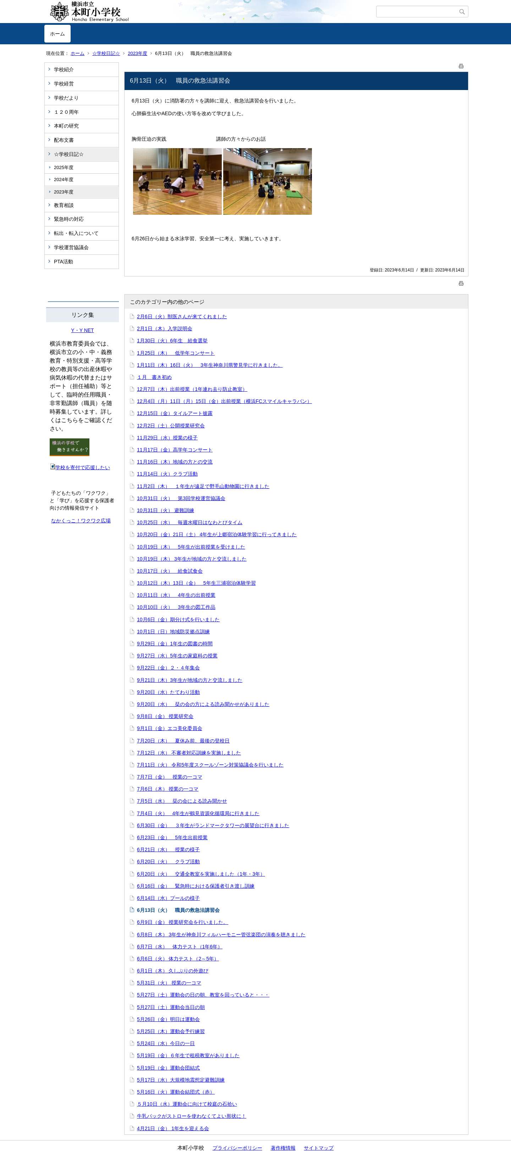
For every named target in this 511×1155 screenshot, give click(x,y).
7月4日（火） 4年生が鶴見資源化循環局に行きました (198, 813)
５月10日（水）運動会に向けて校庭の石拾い (187, 1104)
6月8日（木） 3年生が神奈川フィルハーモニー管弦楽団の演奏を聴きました (221, 934)
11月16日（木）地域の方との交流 (175, 462)
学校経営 (64, 83)
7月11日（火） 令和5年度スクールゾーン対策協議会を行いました (210, 765)
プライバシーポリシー (237, 1148)
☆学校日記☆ (106, 53)
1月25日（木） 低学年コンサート (176, 353)
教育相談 (64, 205)
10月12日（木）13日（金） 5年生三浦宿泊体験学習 (196, 583)
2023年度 (137, 53)
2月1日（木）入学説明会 (164, 328)
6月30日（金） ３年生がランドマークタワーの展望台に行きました (213, 825)
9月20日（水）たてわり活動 (168, 692)
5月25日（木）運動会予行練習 (171, 1031)
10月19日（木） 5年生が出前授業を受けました (191, 547)
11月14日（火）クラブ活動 (167, 474)
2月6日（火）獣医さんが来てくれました (182, 316)
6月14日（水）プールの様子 (168, 898)
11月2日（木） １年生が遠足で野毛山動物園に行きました (203, 486)
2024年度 (63, 179)
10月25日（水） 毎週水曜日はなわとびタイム (189, 522)
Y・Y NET (82, 330)
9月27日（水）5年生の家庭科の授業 (177, 655)
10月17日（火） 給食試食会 (170, 571)
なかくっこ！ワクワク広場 (81, 520)
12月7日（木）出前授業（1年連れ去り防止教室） (192, 389)
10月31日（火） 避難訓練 (165, 510)
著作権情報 (283, 1148)
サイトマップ (319, 1148)
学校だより (66, 98)
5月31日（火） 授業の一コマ (169, 983)
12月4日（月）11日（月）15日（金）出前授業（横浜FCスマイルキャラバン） (224, 401)
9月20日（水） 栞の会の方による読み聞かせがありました (203, 704)
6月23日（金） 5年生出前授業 (172, 837)
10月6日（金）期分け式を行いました (178, 619)
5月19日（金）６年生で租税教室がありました (188, 1055)
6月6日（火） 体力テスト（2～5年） (178, 958)
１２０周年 (66, 112)
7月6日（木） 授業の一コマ (167, 789)
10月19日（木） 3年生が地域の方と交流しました (192, 559)
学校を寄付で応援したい (80, 467)
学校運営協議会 (71, 247)
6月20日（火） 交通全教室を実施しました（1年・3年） (201, 874)
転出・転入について (76, 233)
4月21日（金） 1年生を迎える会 (173, 1128)
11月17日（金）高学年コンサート (175, 450)
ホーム (57, 34)
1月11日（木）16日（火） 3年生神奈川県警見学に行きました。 (210, 365)
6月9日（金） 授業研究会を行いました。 (182, 922)
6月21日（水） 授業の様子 (168, 849)
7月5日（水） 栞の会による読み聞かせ (182, 801)
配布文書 (64, 140)
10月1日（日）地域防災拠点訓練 (173, 631)
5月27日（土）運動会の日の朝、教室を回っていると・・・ (203, 995)
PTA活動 (63, 261)
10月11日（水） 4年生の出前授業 (176, 595)
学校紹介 (64, 69)
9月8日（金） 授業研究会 (165, 716)
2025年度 (63, 167)
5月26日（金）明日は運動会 (168, 1019)
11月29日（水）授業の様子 (167, 438)
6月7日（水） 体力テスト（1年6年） (179, 946)
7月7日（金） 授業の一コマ (169, 777)
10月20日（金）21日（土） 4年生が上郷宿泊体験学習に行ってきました (217, 534)
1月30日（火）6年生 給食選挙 (172, 340)
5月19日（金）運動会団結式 (168, 1068)
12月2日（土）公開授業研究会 (171, 425)
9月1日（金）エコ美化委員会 (169, 728)
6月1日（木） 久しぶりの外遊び (172, 971)
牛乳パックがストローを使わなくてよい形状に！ (191, 1116)
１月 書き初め (154, 377)
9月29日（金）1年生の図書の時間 (175, 643)
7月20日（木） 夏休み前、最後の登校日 (183, 741)
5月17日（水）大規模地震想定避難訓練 (181, 1080)
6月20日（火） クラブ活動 (168, 861)
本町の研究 (66, 126)
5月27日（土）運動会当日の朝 (171, 1007)
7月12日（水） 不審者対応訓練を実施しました (189, 753)
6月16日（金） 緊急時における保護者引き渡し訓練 (195, 886)
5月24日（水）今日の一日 (166, 1043)
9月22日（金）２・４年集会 (168, 668)
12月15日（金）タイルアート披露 (175, 413)
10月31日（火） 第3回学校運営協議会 (181, 498)
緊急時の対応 (69, 219)
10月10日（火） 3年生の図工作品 (176, 607)
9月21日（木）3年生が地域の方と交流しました (189, 680)
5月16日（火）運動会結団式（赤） (176, 1092)
